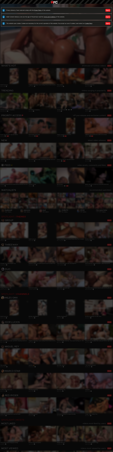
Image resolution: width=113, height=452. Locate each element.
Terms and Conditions (50, 16)
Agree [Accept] (108, 10)
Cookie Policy (88, 23)
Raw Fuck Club (54, 2)
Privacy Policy (38, 10)
